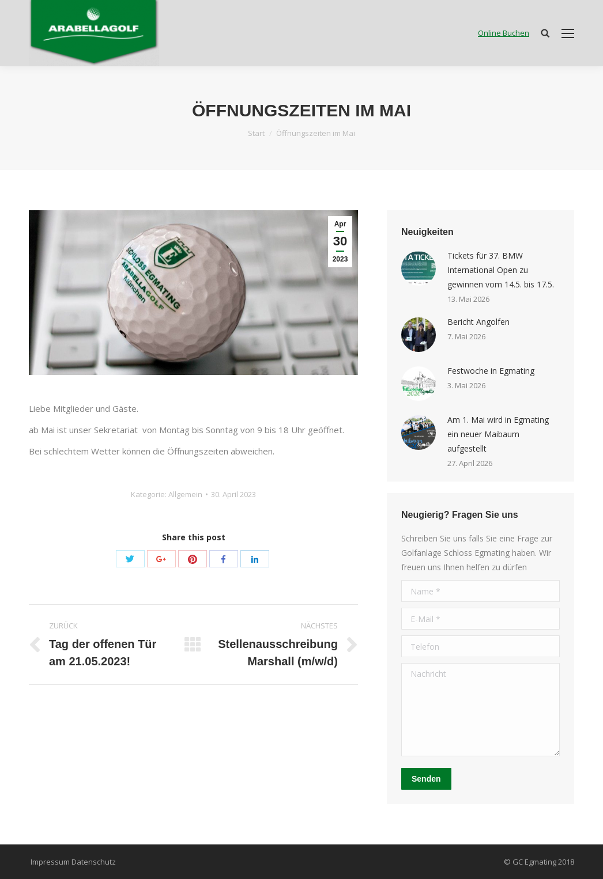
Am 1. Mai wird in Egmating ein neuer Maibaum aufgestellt (498, 434)
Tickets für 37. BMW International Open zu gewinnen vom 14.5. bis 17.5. (500, 270)
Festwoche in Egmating (490, 370)
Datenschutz (93, 862)
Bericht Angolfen (478, 321)
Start (256, 133)
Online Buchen (503, 33)
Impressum (50, 862)
